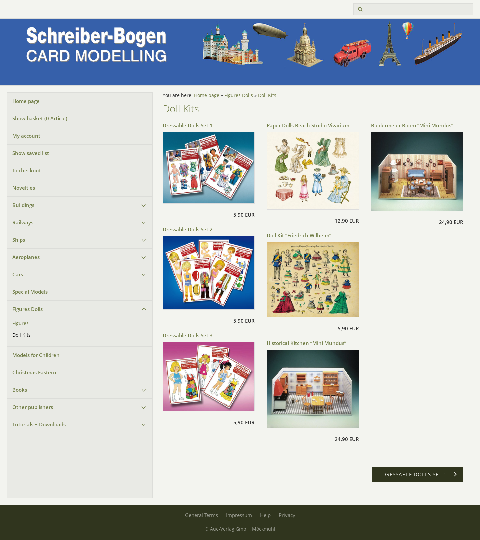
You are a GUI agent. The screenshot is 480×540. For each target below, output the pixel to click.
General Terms (201, 515)
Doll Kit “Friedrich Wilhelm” (299, 235)
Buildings (23, 205)
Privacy (287, 515)
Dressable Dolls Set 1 (188, 125)
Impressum (239, 515)
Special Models (30, 291)
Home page (26, 101)
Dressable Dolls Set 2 (188, 229)
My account (26, 135)
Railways (22, 222)
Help (265, 515)
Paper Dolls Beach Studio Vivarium (308, 125)
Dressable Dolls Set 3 (188, 335)
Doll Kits (21, 335)
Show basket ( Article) (39, 118)
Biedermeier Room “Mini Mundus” (412, 125)
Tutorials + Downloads (39, 424)
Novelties (23, 187)
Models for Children (36, 355)
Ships (18, 239)
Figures (20, 323)
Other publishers (32, 407)
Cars (17, 274)
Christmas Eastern (34, 372)
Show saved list (30, 153)
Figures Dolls (27, 309)
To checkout (26, 170)
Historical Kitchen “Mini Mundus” (306, 343)
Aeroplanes (26, 257)
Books (19, 389)
